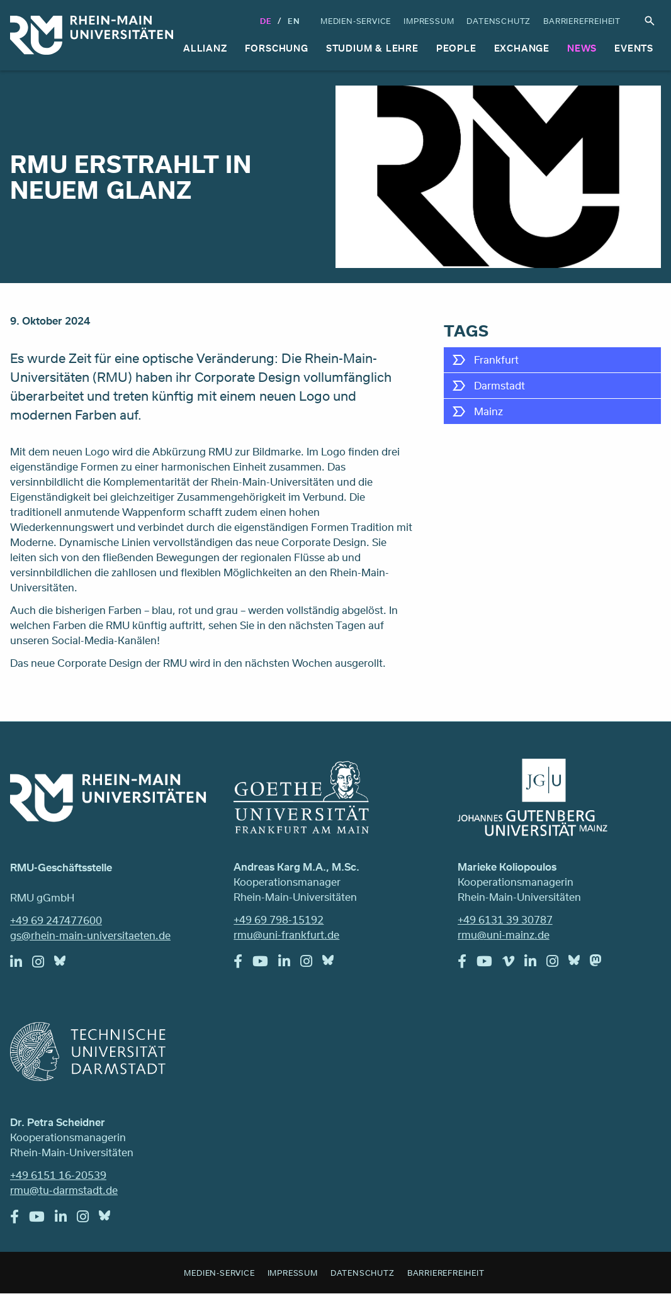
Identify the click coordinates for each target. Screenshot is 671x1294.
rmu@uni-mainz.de (504, 934)
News (582, 48)
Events (633, 48)
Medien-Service (355, 20)
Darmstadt (499, 385)
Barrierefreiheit (582, 20)
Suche (649, 20)
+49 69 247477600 (56, 920)
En (294, 20)
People (456, 48)
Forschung (276, 48)
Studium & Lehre (372, 48)
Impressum (428, 20)
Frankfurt (496, 359)
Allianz (205, 48)
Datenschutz (498, 20)
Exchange (522, 48)
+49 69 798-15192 (279, 919)
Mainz (488, 411)
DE (266, 20)
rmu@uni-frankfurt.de (286, 934)
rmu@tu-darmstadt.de (64, 1190)
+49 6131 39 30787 (505, 919)
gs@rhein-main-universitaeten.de (90, 935)
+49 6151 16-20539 (58, 1175)
